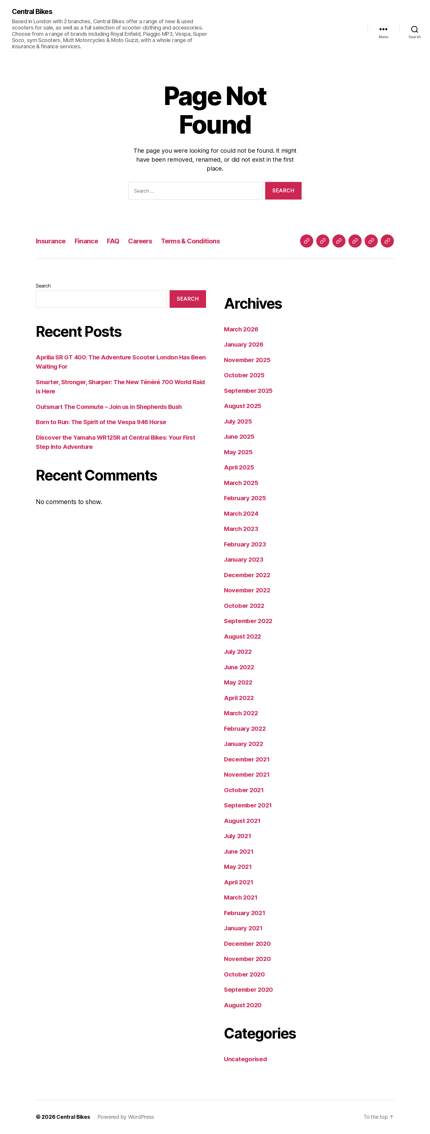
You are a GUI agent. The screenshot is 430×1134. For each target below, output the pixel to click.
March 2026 (242, 329)
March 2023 (241, 529)
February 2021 (245, 913)
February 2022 (246, 729)
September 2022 (249, 621)
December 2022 (248, 575)
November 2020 (248, 959)
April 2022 (239, 698)
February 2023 (246, 544)
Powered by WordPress (126, 1117)
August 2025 (243, 406)
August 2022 (243, 636)
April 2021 (239, 882)
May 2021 (238, 867)
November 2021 (248, 774)
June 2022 (240, 667)
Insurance (52, 241)
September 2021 (249, 805)
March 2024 (242, 513)
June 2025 (240, 437)
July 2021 (238, 836)
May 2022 (239, 682)
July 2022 (239, 652)
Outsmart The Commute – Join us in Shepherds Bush (113, 407)
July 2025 (239, 421)
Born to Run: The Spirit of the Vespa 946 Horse (104, 422)
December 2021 (248, 759)
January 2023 (244, 559)
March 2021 (241, 897)
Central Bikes (33, 12)
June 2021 (239, 851)
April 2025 (239, 467)
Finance (90, 241)
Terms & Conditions (203, 241)
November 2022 (248, 590)
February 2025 (246, 498)
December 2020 (248, 944)
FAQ (118, 241)
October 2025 (244, 375)
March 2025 (241, 483)
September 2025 (249, 391)
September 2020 (249, 990)
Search (43, 286)
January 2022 (244, 744)
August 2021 (243, 821)
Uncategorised (246, 1059)
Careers (147, 241)
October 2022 (244, 606)
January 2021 (244, 928)
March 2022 (241, 713)
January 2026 (244, 344)
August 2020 (243, 1005)
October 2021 (244, 790)
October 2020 (245, 974)
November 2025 (248, 360)
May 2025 (239, 452)
